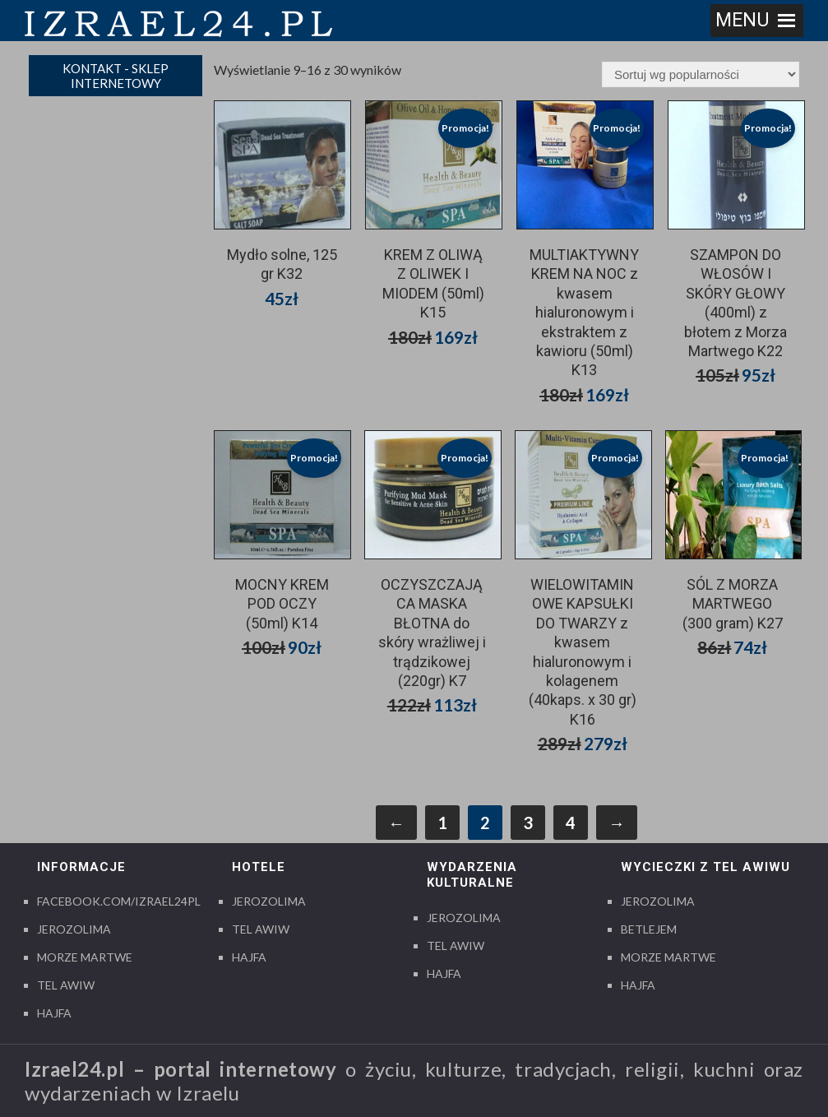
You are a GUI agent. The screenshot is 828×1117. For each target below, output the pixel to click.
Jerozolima (74, 929)
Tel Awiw (66, 985)
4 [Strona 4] (571, 822)
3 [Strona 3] (528, 822)
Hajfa (54, 1013)
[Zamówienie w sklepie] (700, 74)
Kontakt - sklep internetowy (115, 75)
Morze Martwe (84, 957)
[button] (742, 20)
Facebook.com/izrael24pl (119, 901)
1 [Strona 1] (442, 822)
